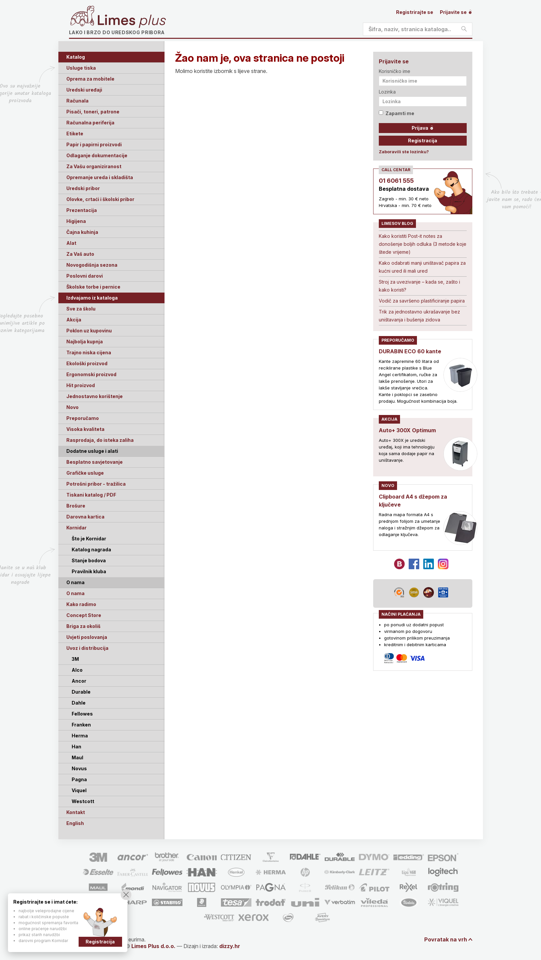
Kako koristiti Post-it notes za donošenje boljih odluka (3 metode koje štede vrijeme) (422, 244)
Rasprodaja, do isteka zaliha (100, 440)
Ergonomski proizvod (91, 374)
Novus (79, 768)
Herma (80, 735)
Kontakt (75, 812)
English (75, 823)
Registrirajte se (414, 12)
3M (75, 659)
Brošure (75, 506)
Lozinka (387, 92)
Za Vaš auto (80, 254)
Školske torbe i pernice (93, 287)
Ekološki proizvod (86, 363)
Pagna (79, 779)
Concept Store (83, 615)
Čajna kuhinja (82, 232)
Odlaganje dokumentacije (96, 155)
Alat (71, 243)
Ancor (79, 681)
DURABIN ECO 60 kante (410, 351)
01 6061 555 (396, 180)
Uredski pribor (83, 188)
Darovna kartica (85, 516)
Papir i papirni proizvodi (94, 144)
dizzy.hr (229, 946)
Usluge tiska (81, 68)
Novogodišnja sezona (91, 265)
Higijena (76, 221)
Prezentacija (81, 210)
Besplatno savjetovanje (94, 462)
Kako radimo (81, 604)
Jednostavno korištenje (94, 396)
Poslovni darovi (84, 276)
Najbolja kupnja (84, 341)
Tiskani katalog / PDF (91, 495)
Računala (77, 100)
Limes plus (132, 21)
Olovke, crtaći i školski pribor (100, 199)
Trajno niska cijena (88, 352)
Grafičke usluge (85, 473)
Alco (77, 670)
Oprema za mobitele (90, 79)
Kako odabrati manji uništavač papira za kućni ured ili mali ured (422, 267)
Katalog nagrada (91, 549)
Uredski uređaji (84, 90)
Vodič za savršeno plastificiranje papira (422, 301)
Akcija (73, 319)
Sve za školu (81, 308)
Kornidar (76, 527)
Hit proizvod (80, 385)
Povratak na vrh (445, 939)
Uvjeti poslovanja (86, 637)
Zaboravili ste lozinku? (404, 151)
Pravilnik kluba (89, 571)
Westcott (83, 801)
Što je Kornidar (89, 538)
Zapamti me (396, 113)
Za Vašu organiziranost (93, 166)
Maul (77, 757)
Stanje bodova (89, 560)
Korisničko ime (394, 71)
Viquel (79, 790)
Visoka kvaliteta (85, 429)
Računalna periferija (90, 122)
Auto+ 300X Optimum (407, 430)
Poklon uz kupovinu (89, 330)
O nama (75, 593)
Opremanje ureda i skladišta (99, 177)
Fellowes (82, 714)
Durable (81, 692)
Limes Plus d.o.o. (153, 946)
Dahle (79, 703)
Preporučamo (82, 418)
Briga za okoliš (83, 626)
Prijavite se (456, 12)
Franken (81, 724)
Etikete (74, 133)
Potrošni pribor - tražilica (96, 484)
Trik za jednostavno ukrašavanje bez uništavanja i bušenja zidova (419, 315)
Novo (72, 407)
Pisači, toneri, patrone (92, 111)
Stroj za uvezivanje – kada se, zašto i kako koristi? (419, 286)
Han (76, 746)
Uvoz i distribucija (87, 648)
